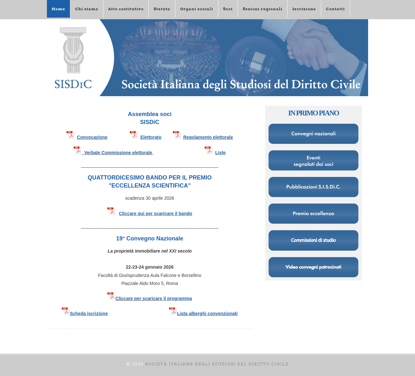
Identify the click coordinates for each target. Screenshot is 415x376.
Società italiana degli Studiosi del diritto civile (217, 364)
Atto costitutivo (126, 8)
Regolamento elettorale (208, 137)
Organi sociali (196, 8)
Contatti (335, 8)
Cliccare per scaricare (139, 298)
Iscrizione (304, 8)
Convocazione (92, 137)
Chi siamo (86, 8)
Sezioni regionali (263, 8)
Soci (228, 8)
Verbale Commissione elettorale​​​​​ (113, 152)
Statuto (162, 8)
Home (58, 8)
